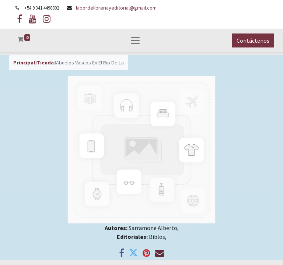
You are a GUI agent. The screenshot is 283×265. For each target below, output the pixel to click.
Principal (24, 62)
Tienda (45, 62)
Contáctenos (253, 40)
